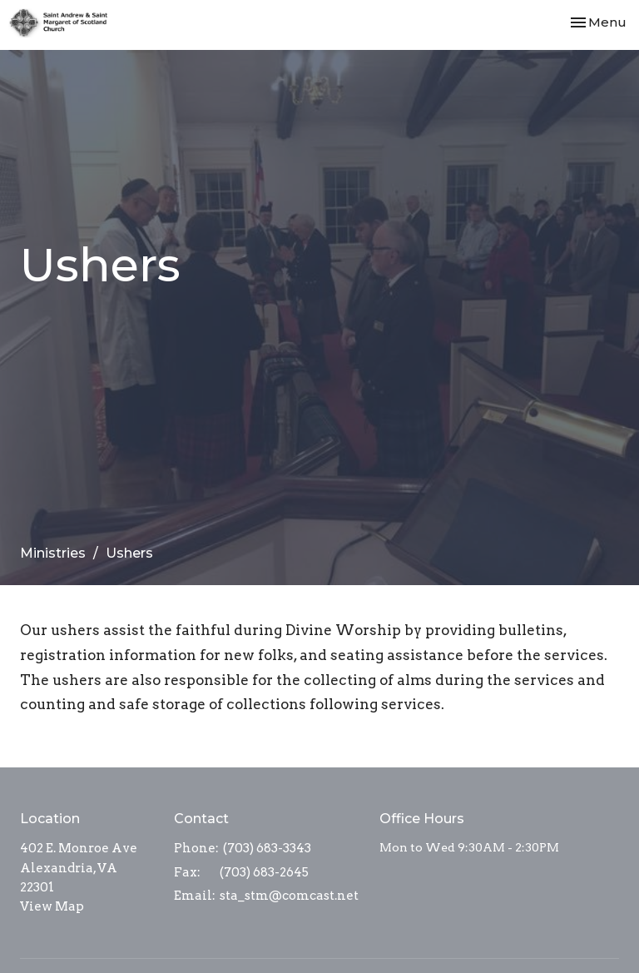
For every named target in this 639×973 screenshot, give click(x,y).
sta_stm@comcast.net (289, 895)
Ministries (53, 553)
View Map (52, 906)
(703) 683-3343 (267, 848)
